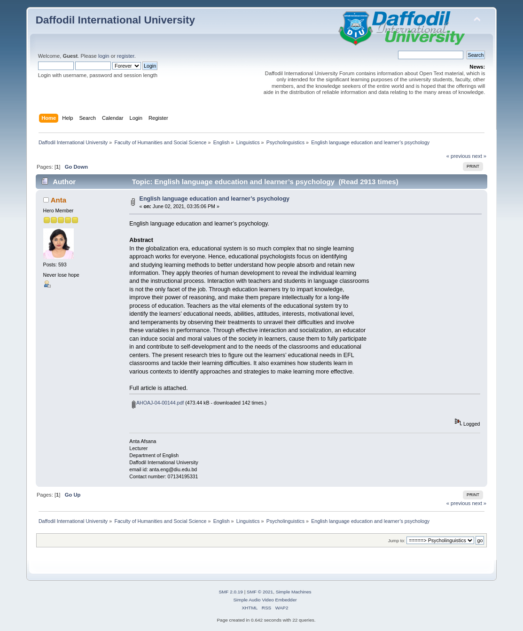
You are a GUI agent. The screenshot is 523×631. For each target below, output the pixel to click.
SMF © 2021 (260, 591)
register (125, 56)
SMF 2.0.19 (231, 591)
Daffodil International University (115, 20)
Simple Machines (294, 591)
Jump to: (397, 540)
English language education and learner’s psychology (214, 198)
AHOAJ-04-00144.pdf (158, 402)
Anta (58, 200)
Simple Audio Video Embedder (265, 599)
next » (479, 156)
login (103, 56)
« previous (458, 156)
